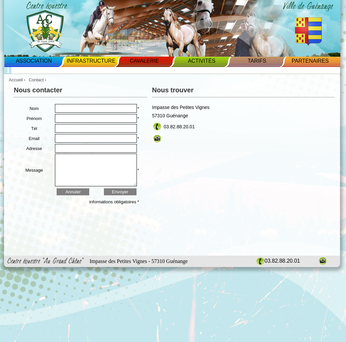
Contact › (38, 79)
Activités (201, 61)
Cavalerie (144, 61)
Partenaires (310, 61)
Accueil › (17, 79)
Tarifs (257, 61)
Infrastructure (91, 61)
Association (34, 61)
